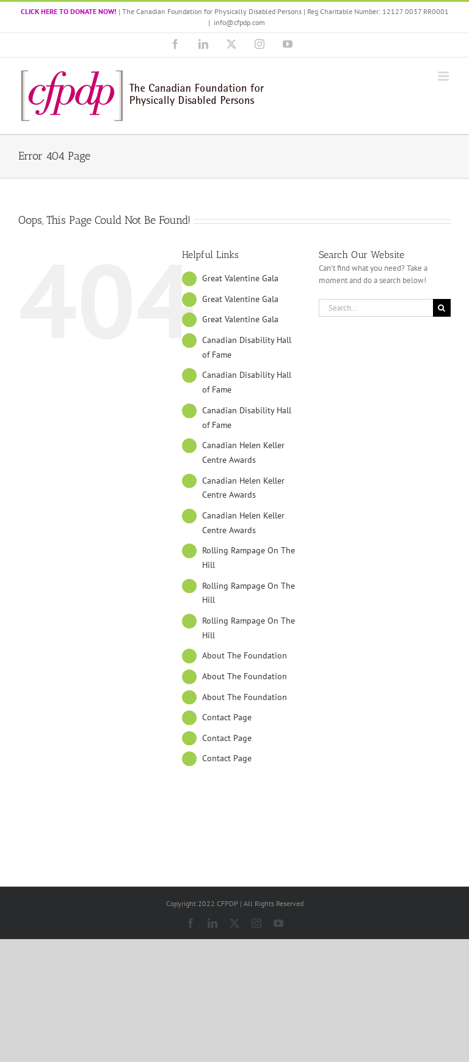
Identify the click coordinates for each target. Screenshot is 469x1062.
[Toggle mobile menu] (444, 76)
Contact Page (227, 717)
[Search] (442, 308)
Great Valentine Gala (240, 278)
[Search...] (376, 308)
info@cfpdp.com (239, 22)
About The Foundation (244, 655)
